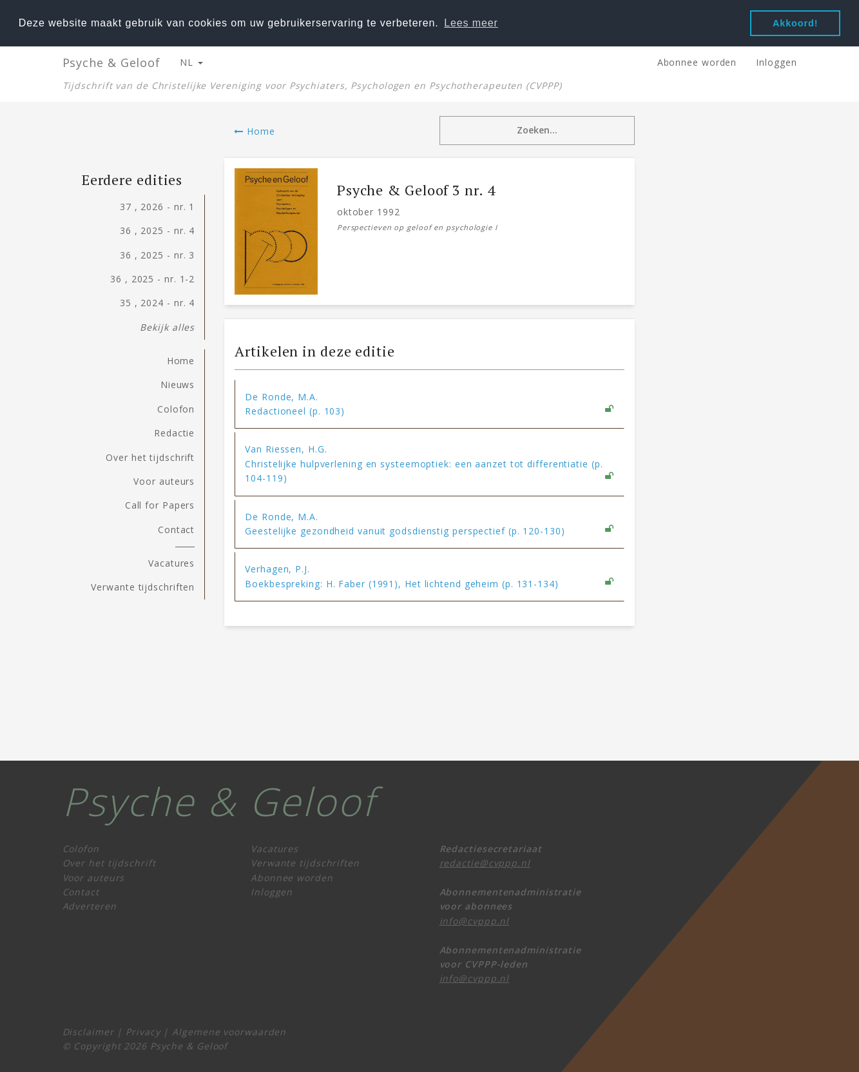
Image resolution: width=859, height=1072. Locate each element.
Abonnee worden (697, 61)
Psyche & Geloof (112, 62)
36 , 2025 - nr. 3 (157, 254)
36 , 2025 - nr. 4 (157, 230)
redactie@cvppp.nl (484, 862)
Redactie (174, 432)
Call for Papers (160, 504)
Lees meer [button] (471, 22)
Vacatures (171, 562)
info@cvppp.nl (474, 920)
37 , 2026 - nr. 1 (157, 206)
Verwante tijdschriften (143, 586)
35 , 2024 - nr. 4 (157, 302)
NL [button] (191, 61)
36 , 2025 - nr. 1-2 (152, 278)
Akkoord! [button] (795, 23)
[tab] (429, 404)
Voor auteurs (164, 480)
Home (254, 130)
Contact (176, 529)
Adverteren (90, 905)
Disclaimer (88, 1031)
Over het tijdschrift (150, 457)
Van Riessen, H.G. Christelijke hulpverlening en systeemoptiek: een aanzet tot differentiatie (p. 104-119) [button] (424, 462)
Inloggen (776, 61)
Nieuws (177, 384)
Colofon (176, 408)
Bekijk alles (167, 326)
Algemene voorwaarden (229, 1031)
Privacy (143, 1031)
